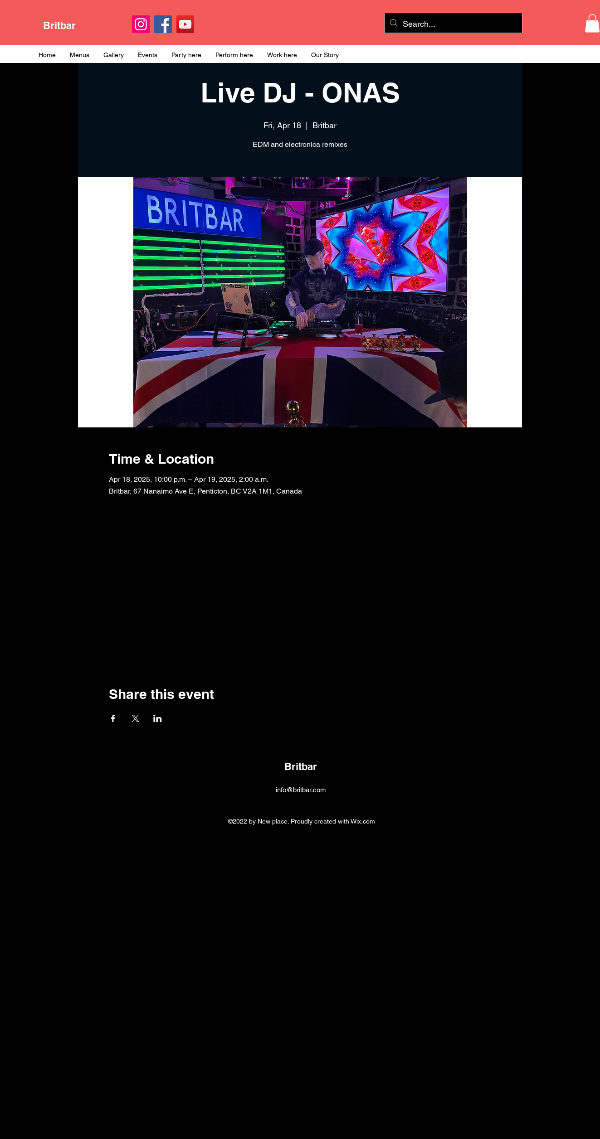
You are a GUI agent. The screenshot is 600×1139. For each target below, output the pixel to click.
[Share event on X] (135, 718)
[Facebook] (163, 24)
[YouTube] (185, 24)
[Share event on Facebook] (113, 718)
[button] (592, 23)
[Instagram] (141, 24)
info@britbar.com (301, 790)
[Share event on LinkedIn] (157, 718)
